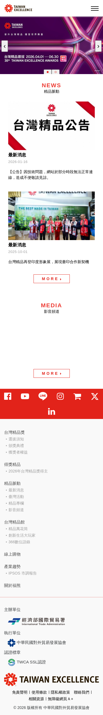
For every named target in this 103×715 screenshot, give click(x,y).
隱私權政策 (60, 692)
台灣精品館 (14, 522)
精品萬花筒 (18, 529)
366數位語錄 (19, 542)
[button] (48, 72)
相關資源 (36, 699)
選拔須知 (16, 439)
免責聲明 (19, 692)
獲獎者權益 (18, 452)
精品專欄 (16, 503)
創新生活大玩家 (22, 535)
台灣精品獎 (14, 432)
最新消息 (16, 490)
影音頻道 (16, 510)
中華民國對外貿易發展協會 (36, 643)
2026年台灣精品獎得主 (28, 471)
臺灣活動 (16, 497)
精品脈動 (12, 483)
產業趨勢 (12, 566)
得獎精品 (12, 464)
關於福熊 (12, 585)
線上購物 (12, 554)
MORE (50, 279)
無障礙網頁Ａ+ (60, 699)
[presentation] (4, 46)
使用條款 (39, 692)
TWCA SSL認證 (26, 662)
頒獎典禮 (16, 445)
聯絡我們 (81, 692)
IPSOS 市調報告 (23, 573)
